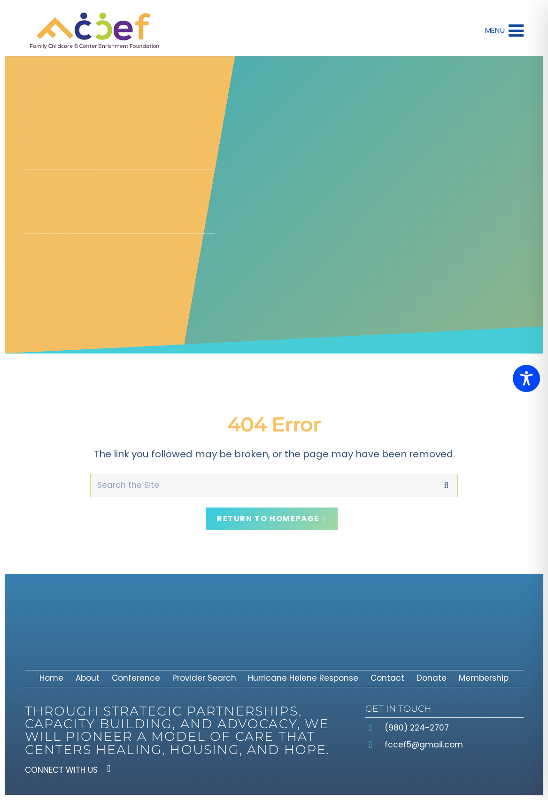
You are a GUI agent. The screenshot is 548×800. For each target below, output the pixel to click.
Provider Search (204, 678)
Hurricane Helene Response (303, 678)
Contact (387, 678)
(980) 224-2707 (417, 727)
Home (51, 678)
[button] (504, 30)
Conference (136, 678)
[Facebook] (108, 768)
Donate (432, 678)
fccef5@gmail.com (424, 744)
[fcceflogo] (94, 30)
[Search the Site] (274, 479)
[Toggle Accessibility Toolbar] (526, 378)
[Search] (446, 479)
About (88, 678)
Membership (484, 678)
